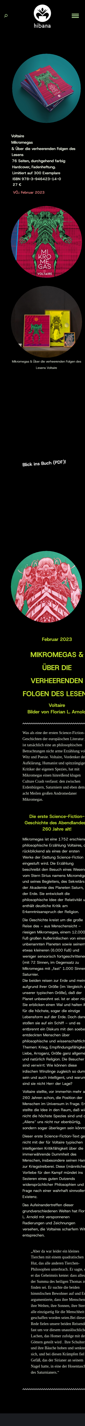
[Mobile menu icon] (75, 15)
